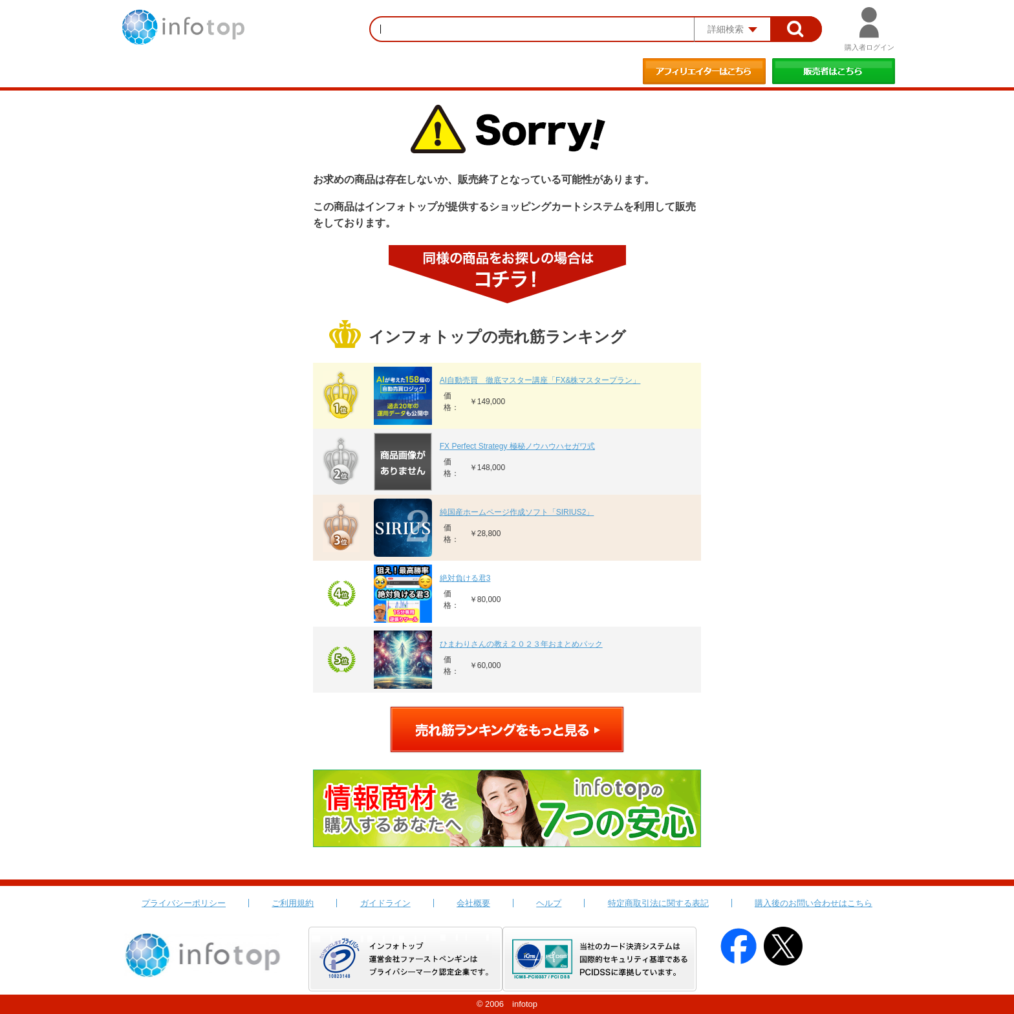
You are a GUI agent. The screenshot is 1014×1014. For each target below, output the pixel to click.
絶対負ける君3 (465, 578)
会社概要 (473, 903)
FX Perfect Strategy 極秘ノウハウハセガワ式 (517, 446)
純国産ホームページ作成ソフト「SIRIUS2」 (517, 512)
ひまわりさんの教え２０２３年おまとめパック (521, 644)
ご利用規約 (293, 903)
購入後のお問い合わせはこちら (813, 903)
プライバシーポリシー (184, 903)
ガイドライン (385, 903)
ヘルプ (548, 903)
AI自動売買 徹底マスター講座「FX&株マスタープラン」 (540, 380)
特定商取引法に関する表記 (658, 903)
